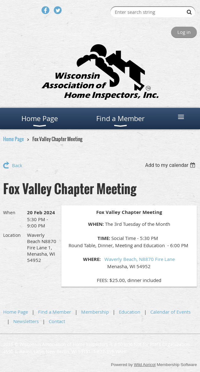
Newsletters (26, 321)
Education (129, 312)
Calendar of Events (170, 312)
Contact (57, 321)
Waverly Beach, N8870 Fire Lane (139, 259)
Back (17, 165)
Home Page (13, 139)
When (9, 212)
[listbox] (171, 165)
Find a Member (54, 312)
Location (12, 235)
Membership (95, 312)
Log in (184, 32)
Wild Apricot (145, 364)
